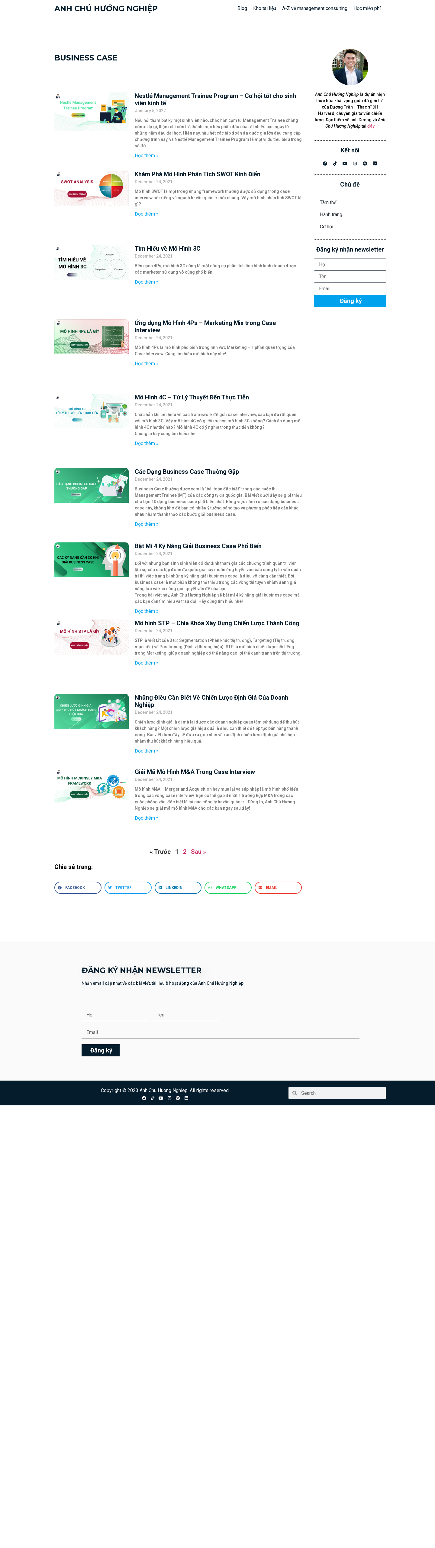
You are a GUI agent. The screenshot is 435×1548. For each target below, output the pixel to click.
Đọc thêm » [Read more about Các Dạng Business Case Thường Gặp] (147, 524)
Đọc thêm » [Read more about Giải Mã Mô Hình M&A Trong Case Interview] (147, 818)
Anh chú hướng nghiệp (106, 8)
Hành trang (331, 214)
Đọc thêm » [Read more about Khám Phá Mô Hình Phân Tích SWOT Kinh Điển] (147, 214)
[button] (78, 888)
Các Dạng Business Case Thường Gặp (187, 471)
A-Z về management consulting (314, 8)
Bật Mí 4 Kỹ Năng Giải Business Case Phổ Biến (198, 546)
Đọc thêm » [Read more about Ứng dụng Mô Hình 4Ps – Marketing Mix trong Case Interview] (147, 363)
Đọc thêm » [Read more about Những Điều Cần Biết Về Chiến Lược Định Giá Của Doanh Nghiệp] (147, 751)
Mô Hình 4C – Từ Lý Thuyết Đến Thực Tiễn (192, 397)
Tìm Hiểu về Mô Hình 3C (168, 248)
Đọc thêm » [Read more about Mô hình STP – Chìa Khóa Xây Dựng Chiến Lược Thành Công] (147, 663)
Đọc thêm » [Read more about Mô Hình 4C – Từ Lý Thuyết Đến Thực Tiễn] (147, 443)
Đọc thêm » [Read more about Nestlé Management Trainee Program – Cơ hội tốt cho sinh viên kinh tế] (147, 155)
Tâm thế (328, 202)
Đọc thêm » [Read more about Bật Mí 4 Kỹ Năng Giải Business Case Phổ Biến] (147, 611)
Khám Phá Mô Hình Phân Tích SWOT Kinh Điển (197, 174)
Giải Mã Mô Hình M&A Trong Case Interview (195, 772)
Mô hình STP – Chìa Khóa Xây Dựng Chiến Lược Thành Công (217, 623)
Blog (242, 8)
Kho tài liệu (264, 8)
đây (371, 126)
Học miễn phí (367, 8)
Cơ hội (326, 226)
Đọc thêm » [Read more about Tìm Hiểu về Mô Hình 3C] (147, 282)
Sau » (198, 851)
